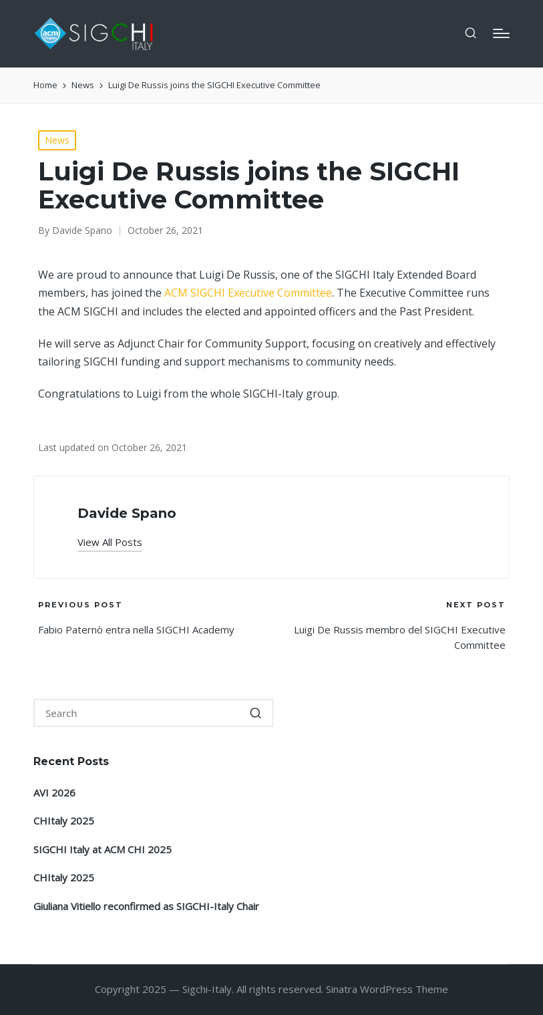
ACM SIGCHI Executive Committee (248, 292)
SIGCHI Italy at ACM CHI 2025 (102, 849)
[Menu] (501, 33)
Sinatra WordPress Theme (387, 989)
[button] (109, 542)
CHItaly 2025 (63, 820)
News (57, 140)
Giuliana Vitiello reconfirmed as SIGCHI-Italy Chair (146, 906)
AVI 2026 (54, 792)
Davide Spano (126, 513)
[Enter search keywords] (153, 713)
